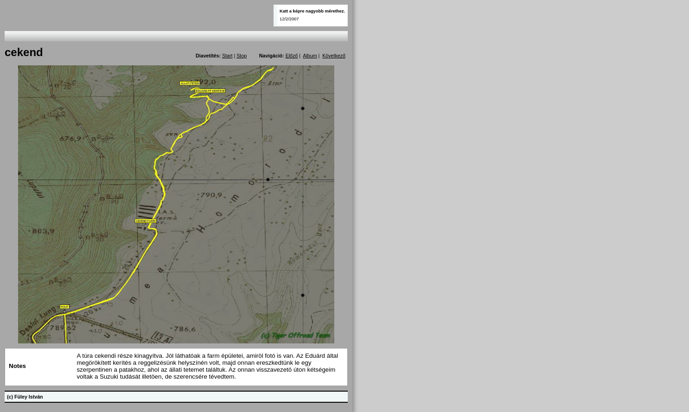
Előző (292, 55)
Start (227, 55)
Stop (241, 55)
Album (310, 55)
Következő (333, 55)
